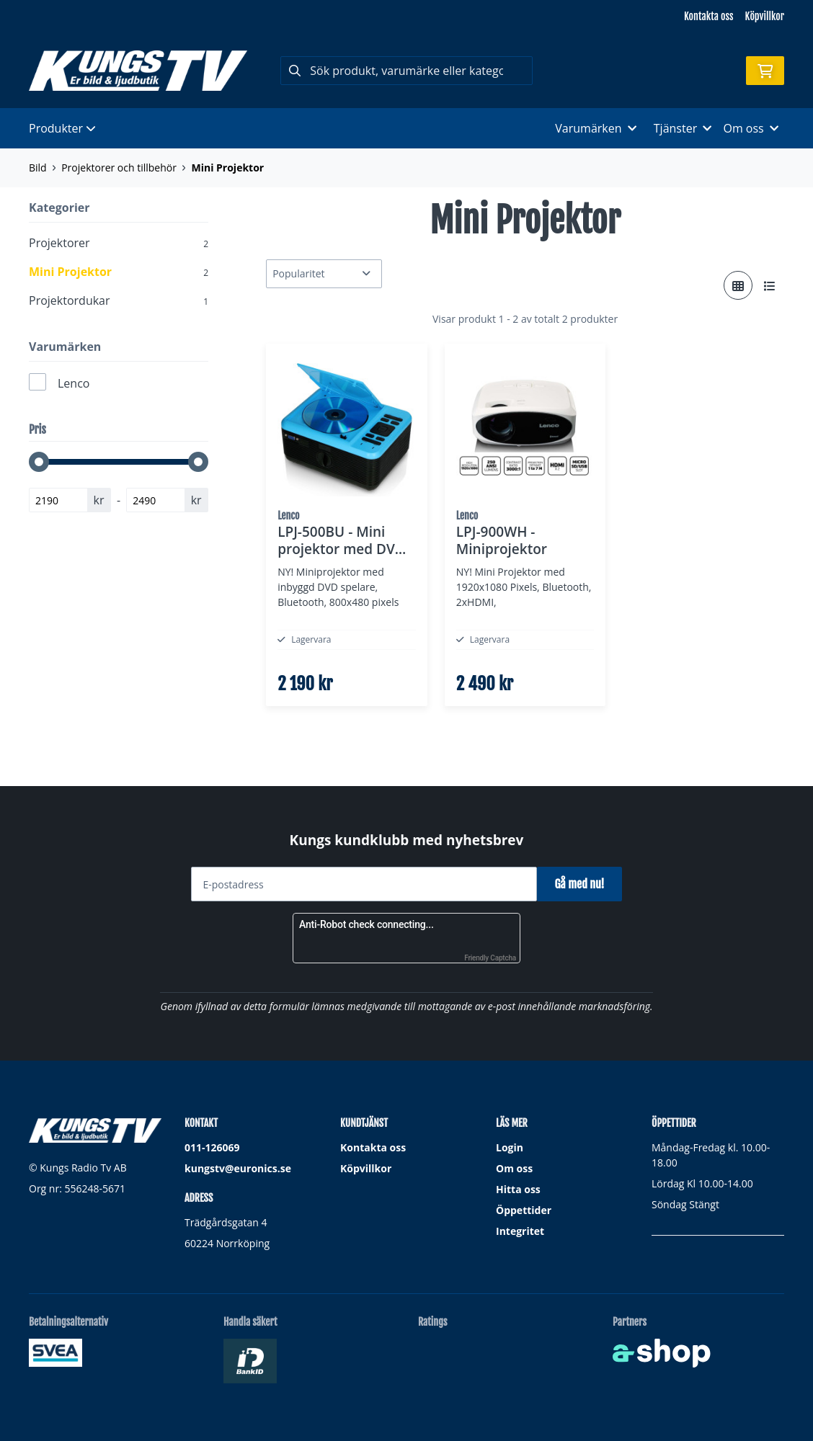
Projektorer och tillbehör (119, 167)
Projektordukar (118, 300)
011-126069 (212, 1147)
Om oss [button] (750, 128)
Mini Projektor (227, 167)
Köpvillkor (764, 16)
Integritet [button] (520, 1231)
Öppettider (523, 1210)
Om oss (514, 1168)
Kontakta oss (708, 16)
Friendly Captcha (490, 958)
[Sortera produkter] (324, 273)
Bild (38, 167)
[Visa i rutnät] (738, 285)
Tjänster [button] (683, 128)
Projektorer (118, 243)
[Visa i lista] (769, 285)
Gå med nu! (585, 884)
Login (509, 1147)
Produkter (62, 128)
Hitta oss (518, 1189)
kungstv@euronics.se (238, 1168)
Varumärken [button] (595, 128)
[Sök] (406, 70)
